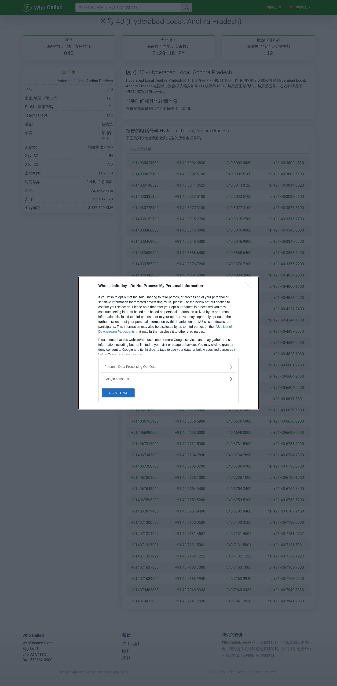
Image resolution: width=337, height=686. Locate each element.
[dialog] (168, 343)
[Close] (249, 285)
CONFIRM (124, 393)
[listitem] (168, 366)
